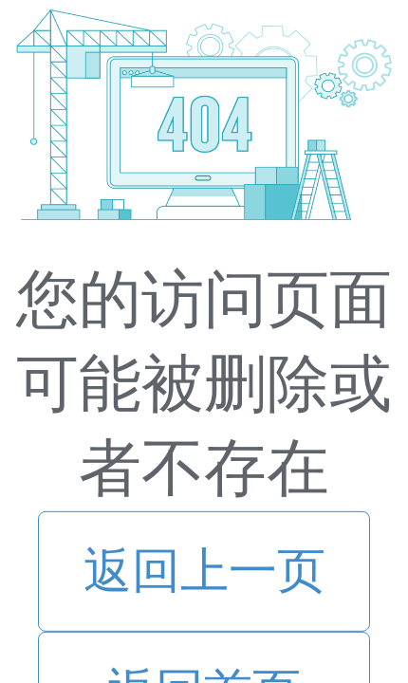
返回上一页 (204, 571)
